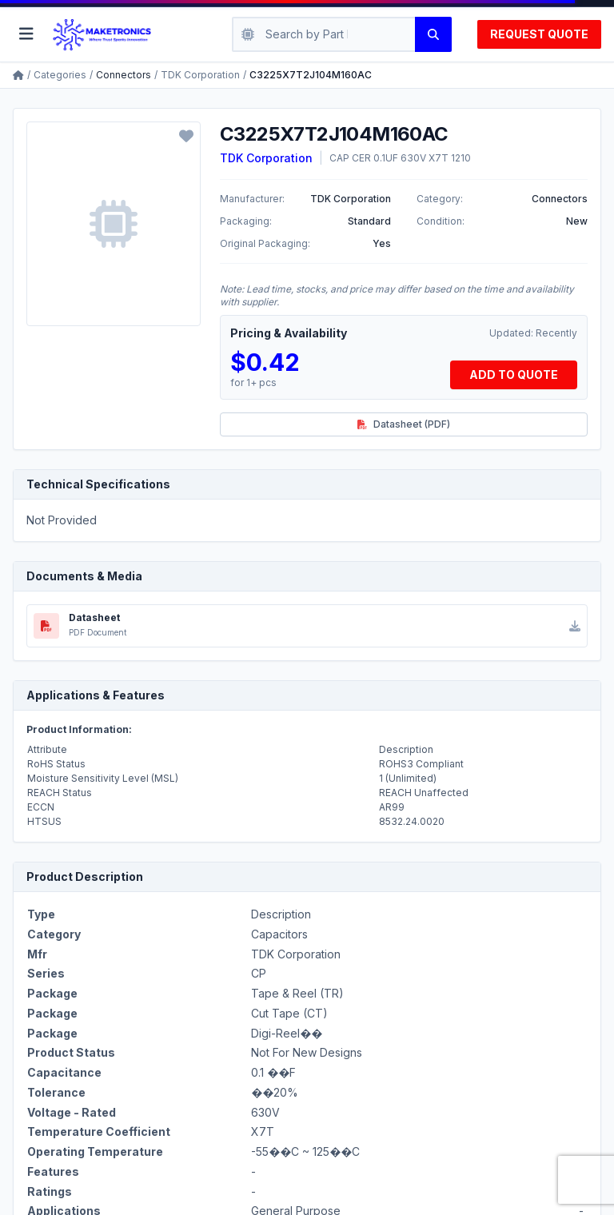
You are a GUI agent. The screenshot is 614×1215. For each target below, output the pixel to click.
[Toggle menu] (26, 34)
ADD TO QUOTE (513, 374)
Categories (60, 75)
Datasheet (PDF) (403, 424)
